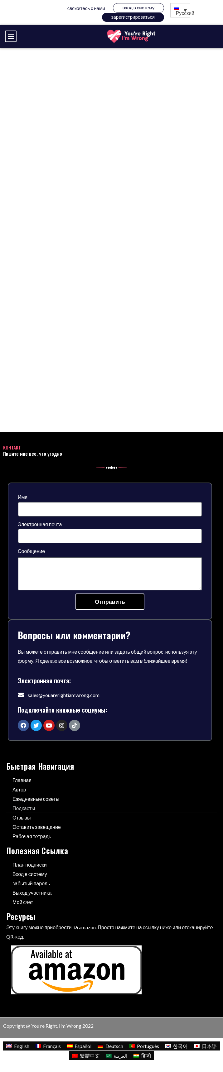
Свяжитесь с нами (86, 8)
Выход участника (31, 893)
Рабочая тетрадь (31, 836)
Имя (22, 497)
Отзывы (21, 817)
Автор (19, 789)
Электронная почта (40, 524)
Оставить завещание (36, 827)
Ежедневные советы (35, 799)
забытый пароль (31, 883)
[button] (11, 36)
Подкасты (23, 808)
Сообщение (31, 551)
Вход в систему (138, 7)
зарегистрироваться (133, 17)
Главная (22, 780)
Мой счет (22, 902)
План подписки (29, 865)
